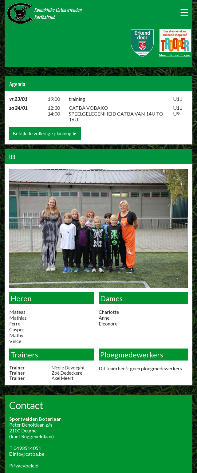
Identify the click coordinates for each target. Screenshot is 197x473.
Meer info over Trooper (175, 55)
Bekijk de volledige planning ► (45, 133)
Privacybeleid (23, 465)
